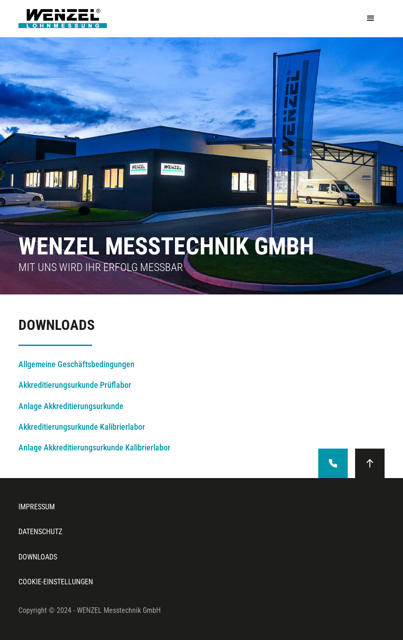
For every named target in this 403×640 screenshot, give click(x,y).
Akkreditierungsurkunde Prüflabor (74, 385)
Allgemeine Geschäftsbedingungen (76, 364)
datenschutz (40, 531)
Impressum (36, 506)
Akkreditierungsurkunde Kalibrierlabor (81, 427)
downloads (37, 557)
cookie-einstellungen (55, 581)
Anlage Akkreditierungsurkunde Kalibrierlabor (94, 447)
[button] (371, 18)
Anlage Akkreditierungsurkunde (70, 406)
